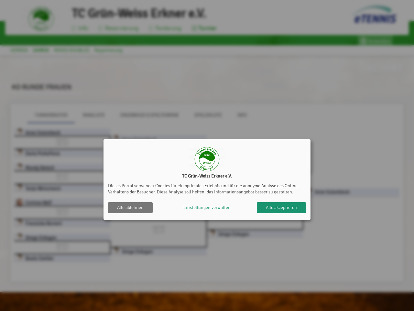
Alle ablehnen (130, 207)
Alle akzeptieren (281, 207)
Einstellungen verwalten (207, 207)
